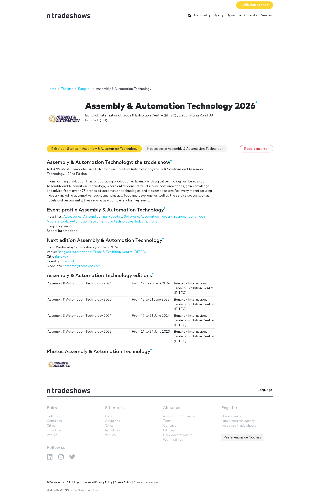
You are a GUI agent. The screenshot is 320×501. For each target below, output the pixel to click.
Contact (169, 425)
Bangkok (61, 256)
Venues (266, 15)
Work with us (173, 439)
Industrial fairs (146, 221)
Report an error (256, 148)
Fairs (52, 408)
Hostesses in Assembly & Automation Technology (185, 148)
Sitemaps (114, 408)
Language (264, 389)
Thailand (67, 261)
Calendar (251, 15)
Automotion (79, 221)
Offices (169, 430)
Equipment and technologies (111, 221)
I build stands (231, 416)
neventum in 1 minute (179, 416)
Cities (51, 425)
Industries (54, 430)
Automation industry (156, 216)
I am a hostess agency (238, 421)
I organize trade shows (238, 425)
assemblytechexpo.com (82, 266)
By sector (234, 15)
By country (202, 15)
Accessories (72, 216)
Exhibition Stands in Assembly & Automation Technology (94, 148)
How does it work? (177, 435)
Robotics (115, 216)
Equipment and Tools (189, 216)
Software (131, 216)
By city (218, 15)
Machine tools (57, 221)
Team (167, 421)
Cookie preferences (146, 482)
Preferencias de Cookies (242, 437)
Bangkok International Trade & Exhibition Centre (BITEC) (102, 252)
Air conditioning (95, 216)
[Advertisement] (160, 53)
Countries (54, 421)
